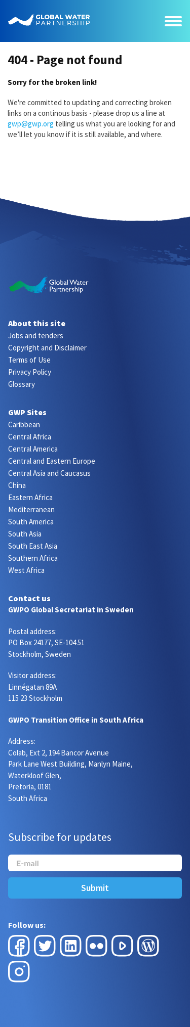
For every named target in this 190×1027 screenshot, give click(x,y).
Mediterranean (31, 509)
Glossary (21, 384)
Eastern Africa (30, 497)
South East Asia (32, 546)
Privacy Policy (29, 372)
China (17, 485)
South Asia (25, 534)
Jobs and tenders (35, 335)
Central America (33, 449)
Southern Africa (33, 558)
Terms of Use (29, 360)
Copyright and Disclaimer (47, 347)
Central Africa (29, 436)
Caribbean (24, 424)
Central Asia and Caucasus (49, 473)
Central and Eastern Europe (51, 461)
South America (31, 521)
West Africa (26, 570)
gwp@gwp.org (31, 123)
